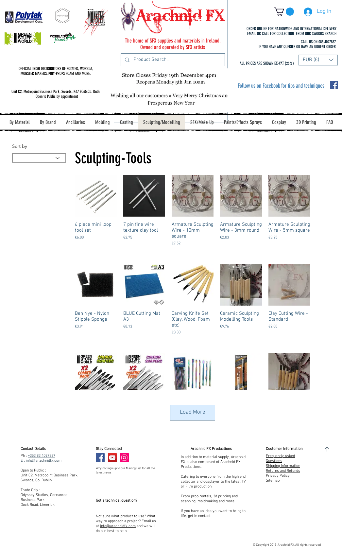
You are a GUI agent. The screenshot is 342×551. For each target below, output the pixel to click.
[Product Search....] (172, 60)
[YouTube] (112, 457)
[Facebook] (100, 457)
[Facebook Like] (144, 457)
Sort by (19, 146)
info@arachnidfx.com (43, 460)
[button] (284, 12)
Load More (192, 412)
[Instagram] (124, 457)
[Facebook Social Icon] (334, 85)
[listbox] (318, 60)
